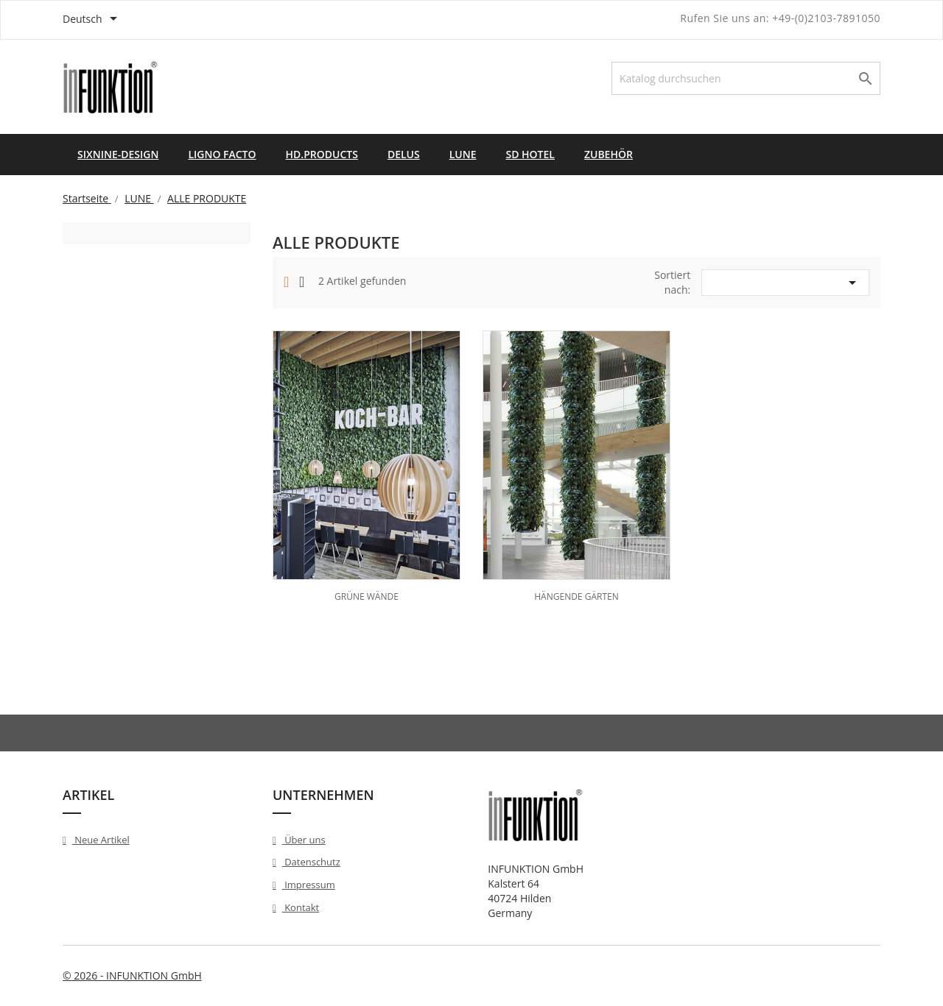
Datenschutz (311, 861)
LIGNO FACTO (222, 154)
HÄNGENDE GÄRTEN (576, 596)
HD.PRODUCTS (322, 154)
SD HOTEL (529, 154)
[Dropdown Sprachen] (92, 20)
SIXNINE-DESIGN (117, 154)
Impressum (308, 884)
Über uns (304, 839)
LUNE (463, 154)
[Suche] (745, 78)
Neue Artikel (101, 839)
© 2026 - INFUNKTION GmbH (132, 975)
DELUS (404, 154)
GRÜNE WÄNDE (366, 596)
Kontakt (300, 907)
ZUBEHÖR (608, 154)
